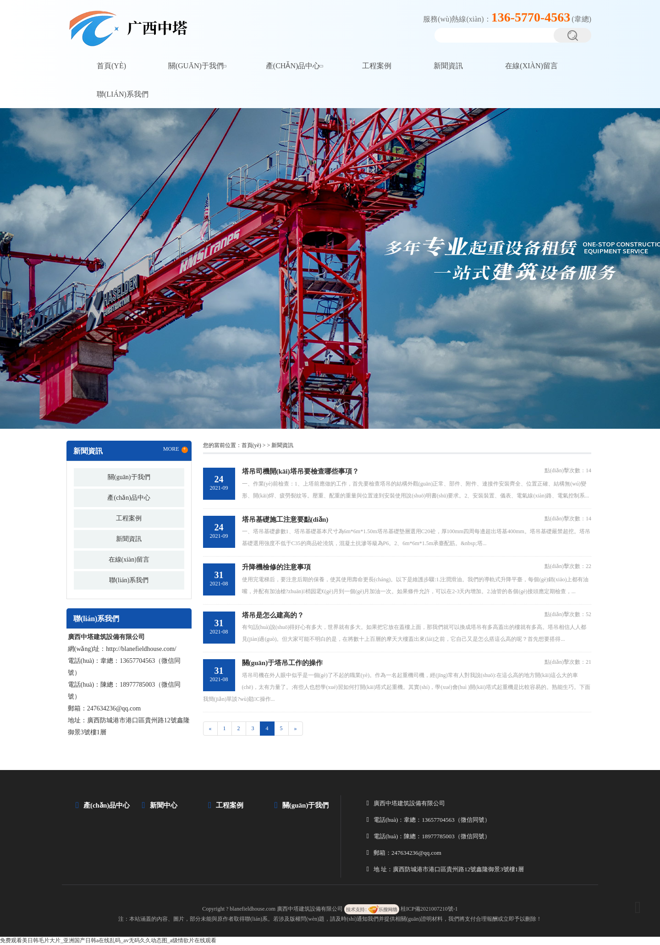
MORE (175, 449)
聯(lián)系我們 (122, 94)
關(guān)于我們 (196, 66)
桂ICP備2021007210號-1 (429, 909)
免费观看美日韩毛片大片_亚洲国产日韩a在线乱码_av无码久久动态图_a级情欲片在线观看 (108, 940)
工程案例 (376, 66)
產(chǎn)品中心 (293, 66)
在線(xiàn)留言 (531, 66)
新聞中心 (163, 805)
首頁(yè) (111, 66)
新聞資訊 (448, 66)
